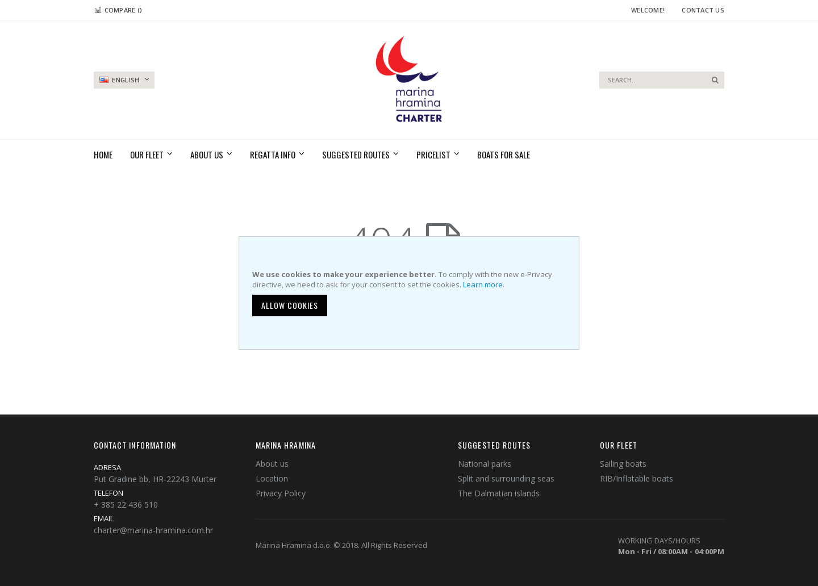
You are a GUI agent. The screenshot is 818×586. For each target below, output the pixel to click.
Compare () (118, 10)
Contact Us (703, 10)
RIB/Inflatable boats (636, 478)
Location (272, 478)
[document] (410, 292)
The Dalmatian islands (499, 493)
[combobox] (661, 80)
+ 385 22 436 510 (126, 504)
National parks (484, 463)
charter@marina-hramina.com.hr (153, 530)
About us (272, 463)
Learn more (483, 284)
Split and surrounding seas (506, 478)
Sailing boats (623, 463)
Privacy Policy (281, 493)
